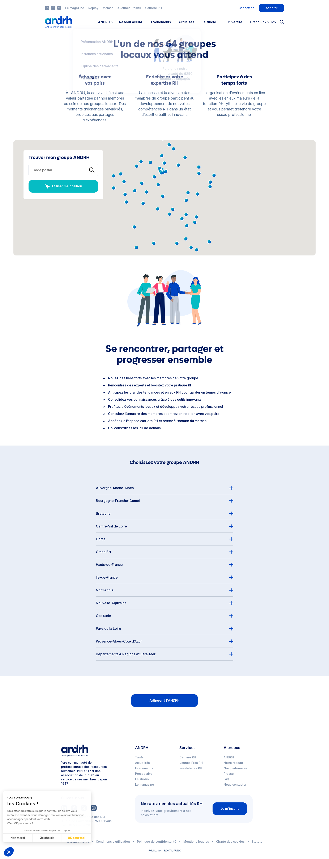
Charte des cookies (230, 841)
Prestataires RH (190, 768)
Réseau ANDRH (131, 22)
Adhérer (271, 8)
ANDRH (229, 757)
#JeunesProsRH (129, 8)
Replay (93, 8)
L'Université (233, 22)
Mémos (108, 8)
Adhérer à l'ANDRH (164, 700)
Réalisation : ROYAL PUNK (165, 850)
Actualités (186, 22)
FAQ (226, 779)
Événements (161, 22)
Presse (229, 773)
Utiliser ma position (63, 186)
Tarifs (139, 757)
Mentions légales (196, 841)
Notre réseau (233, 762)
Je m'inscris (229, 808)
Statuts (257, 841)
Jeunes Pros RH (191, 762)
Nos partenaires (235, 768)
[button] (210, 187)
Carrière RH (153, 8)
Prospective (144, 773)
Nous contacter (235, 784)
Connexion (246, 8)
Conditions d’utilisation (113, 841)
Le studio (209, 22)
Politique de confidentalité (156, 841)
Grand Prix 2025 (263, 22)
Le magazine (74, 8)
